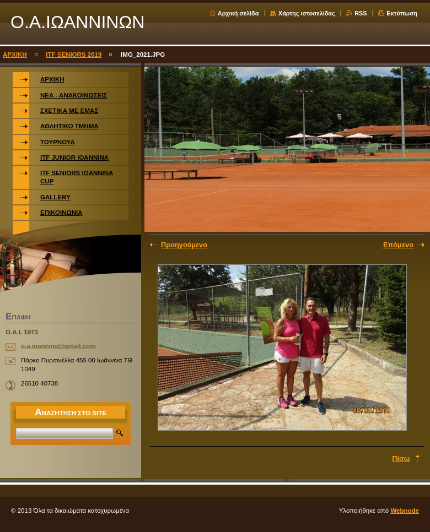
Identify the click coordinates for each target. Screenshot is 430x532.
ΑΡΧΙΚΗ (15, 54)
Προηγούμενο (184, 245)
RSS (360, 13)
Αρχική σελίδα (238, 13)
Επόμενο (398, 245)
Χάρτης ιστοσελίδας (306, 13)
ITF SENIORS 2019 (73, 54)
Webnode (404, 510)
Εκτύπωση (401, 13)
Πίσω (401, 458)
